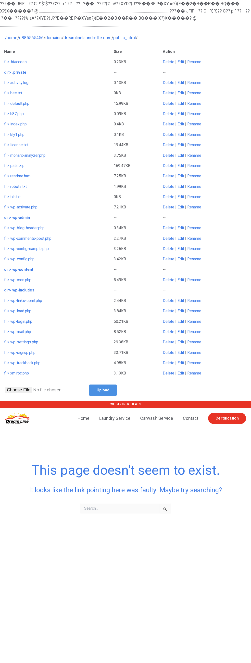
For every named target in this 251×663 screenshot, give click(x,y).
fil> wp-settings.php (21, 342)
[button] (227, 418)
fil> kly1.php (14, 134)
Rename (194, 62)
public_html (126, 37)
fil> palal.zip (14, 165)
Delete (168, 62)
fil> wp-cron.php (17, 279)
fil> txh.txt (12, 196)
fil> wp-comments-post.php (27, 238)
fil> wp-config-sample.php (26, 248)
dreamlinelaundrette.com (88, 37)
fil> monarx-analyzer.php (25, 155)
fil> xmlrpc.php (16, 373)
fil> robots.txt (15, 186)
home (12, 37)
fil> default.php (16, 103)
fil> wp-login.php (18, 321)
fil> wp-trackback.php (22, 363)
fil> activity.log (16, 82)
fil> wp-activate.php (21, 207)
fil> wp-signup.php (20, 352)
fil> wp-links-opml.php (23, 300)
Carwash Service (158, 418)
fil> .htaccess (15, 62)
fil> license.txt (16, 145)
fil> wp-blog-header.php (24, 228)
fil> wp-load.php (17, 311)
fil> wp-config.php (19, 259)
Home (87, 418)
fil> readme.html (17, 176)
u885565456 (32, 37)
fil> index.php (15, 124)
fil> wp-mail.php (17, 331)
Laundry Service (117, 418)
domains (54, 37)
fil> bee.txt (13, 93)
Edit (180, 62)
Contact (191, 418)
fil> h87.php (14, 113)
